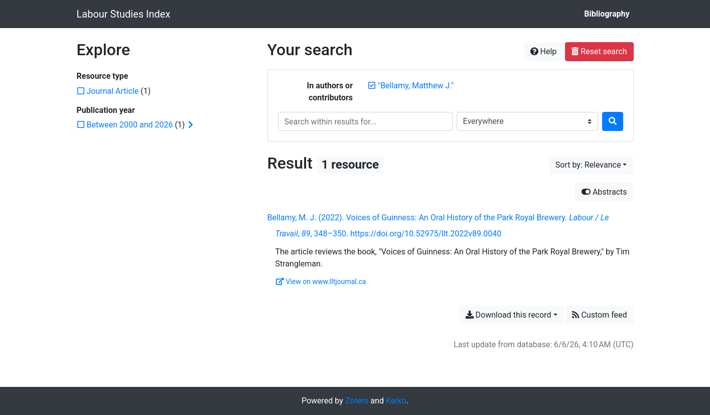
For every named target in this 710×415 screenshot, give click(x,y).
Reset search (599, 51)
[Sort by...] (591, 165)
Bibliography (606, 14)
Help (543, 51)
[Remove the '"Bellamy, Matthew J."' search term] (416, 85)
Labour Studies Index (124, 14)
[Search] (612, 121)
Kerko (396, 400)
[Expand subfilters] (191, 125)
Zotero (357, 400)
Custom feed (599, 315)
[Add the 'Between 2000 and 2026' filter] (130, 124)
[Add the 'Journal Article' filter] (113, 91)
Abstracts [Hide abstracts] (604, 192)
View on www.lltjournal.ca (321, 282)
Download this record (508, 315)
